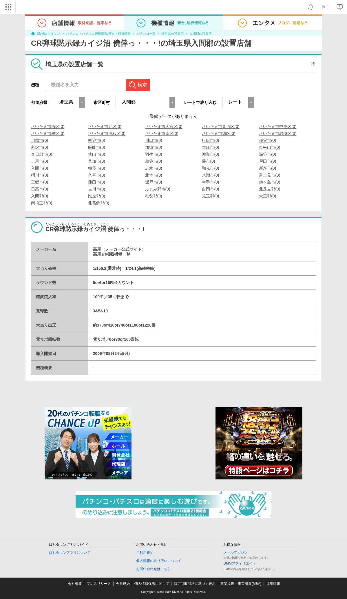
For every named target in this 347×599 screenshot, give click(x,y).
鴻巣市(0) (210, 154)
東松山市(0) (269, 147)
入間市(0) (39, 168)
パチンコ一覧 (146, 33)
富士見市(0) (269, 175)
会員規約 (123, 584)
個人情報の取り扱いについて (158, 561)
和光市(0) (210, 168)
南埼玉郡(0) (41, 203)
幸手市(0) (210, 182)
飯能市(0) (96, 147)
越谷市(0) (153, 161)
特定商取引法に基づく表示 (194, 584)
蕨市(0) (208, 161)
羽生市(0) (153, 154)
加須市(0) (153, 147)
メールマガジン (235, 552)
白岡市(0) (210, 189)
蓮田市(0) (96, 182)
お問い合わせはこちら (153, 569)
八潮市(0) (210, 175)
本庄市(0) (210, 147)
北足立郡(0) (269, 189)
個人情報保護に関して (151, 584)
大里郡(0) (267, 196)
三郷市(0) (39, 182)
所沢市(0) (39, 147)
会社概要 (75, 584)
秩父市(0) (267, 140)
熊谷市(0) (96, 140)
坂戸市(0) (153, 182)
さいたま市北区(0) (104, 126)
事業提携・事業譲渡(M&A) (241, 584)
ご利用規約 (145, 553)
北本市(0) (153, 175)
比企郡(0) (96, 196)
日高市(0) (39, 189)
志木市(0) (153, 168)
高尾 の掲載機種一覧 (112, 254)
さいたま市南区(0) (161, 133)
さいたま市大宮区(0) (163, 126)
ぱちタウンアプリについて (70, 553)
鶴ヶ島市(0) (269, 182)
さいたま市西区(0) (47, 126)
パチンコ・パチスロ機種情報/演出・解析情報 (98, 33)
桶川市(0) (39, 175)
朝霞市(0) (96, 168)
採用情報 (273, 584)
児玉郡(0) (210, 196)
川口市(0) (153, 140)
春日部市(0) (41, 154)
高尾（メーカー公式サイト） (119, 249)
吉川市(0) (96, 189)
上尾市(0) (39, 161)
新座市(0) (267, 168)
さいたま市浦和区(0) (106, 133)
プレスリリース (99, 584)
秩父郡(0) (153, 196)
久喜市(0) (96, 175)
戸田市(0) (267, 161)
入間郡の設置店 (200, 33)
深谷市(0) (267, 154)
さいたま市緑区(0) (218, 133)
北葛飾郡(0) (98, 203)
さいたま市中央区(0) (277, 126)
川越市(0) (39, 140)
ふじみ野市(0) (157, 189)
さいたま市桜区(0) (47, 133)
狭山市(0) (96, 154)
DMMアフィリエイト (239, 563)
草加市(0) (96, 161)
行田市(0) (210, 140)
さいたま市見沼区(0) (220, 126)
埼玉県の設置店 (172, 33)
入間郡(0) (39, 196)
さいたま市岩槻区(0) (277, 133)
